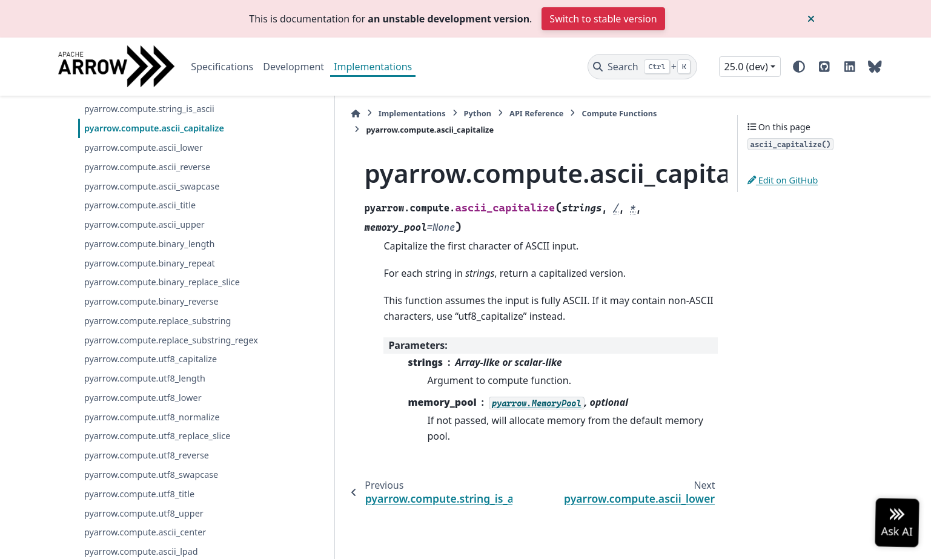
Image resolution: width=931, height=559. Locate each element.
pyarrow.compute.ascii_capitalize (154, 200)
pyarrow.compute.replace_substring (157, 393)
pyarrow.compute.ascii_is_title (145, 142)
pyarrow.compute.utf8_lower (143, 484)
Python (394, 113)
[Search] (642, 66)
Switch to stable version (603, 18)
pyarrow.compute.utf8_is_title (144, 162)
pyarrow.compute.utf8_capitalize (150, 445)
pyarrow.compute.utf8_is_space (148, 104)
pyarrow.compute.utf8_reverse (146, 541)
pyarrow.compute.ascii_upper (144, 296)
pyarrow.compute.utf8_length (144, 465)
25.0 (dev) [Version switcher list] (746, 66)
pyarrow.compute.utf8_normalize (152, 503)
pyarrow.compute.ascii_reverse (147, 239)
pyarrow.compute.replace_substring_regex (164, 419)
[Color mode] (799, 66)
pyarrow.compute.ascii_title (140, 277)
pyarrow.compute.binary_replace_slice (162, 354)
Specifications (222, 66)
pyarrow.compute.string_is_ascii (149, 181)
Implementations (373, 66)
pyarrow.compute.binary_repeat (149, 334)
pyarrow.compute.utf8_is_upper (149, 123)
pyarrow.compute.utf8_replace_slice (157, 522)
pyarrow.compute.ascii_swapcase (151, 257)
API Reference (453, 113)
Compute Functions (536, 113)
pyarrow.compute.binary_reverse (151, 373)
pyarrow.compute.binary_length (149, 316)
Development (293, 66)
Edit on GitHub (782, 180)
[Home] (273, 113)
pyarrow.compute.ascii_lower (143, 219)
